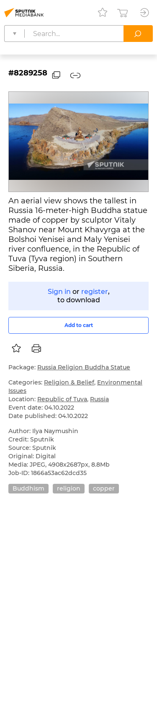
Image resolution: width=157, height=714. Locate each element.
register (94, 292)
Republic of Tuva (62, 399)
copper (104, 488)
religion (68, 488)
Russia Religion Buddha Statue (83, 367)
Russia (99, 399)
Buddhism (28, 488)
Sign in (59, 292)
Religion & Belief (69, 382)
